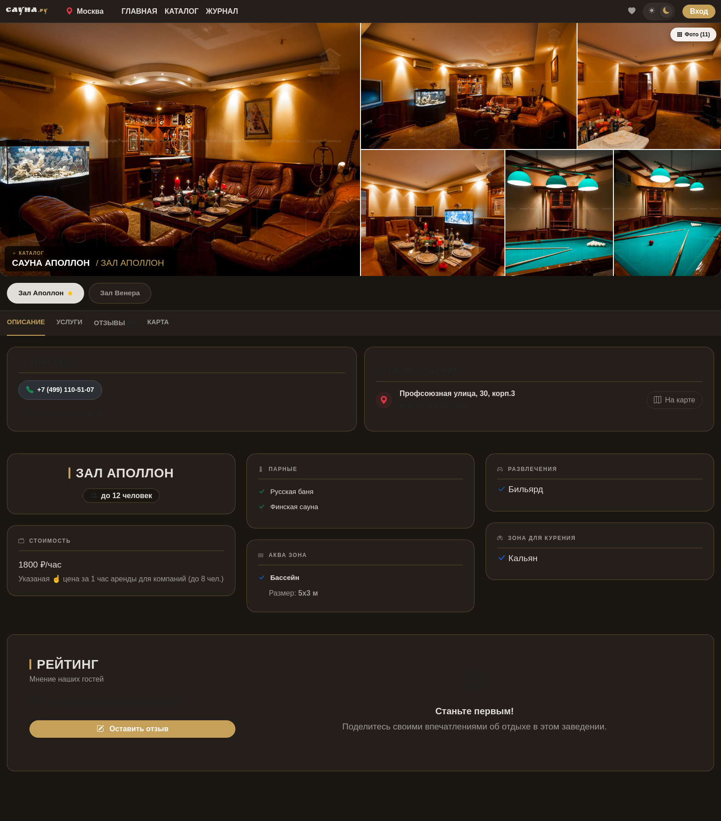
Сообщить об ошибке (61, 414)
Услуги (70, 322)
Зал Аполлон (45, 293)
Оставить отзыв (133, 729)
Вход (699, 11)
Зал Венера (120, 293)
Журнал (222, 11)
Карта (158, 322)
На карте (674, 400)
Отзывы (115, 323)
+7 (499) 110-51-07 (60, 390)
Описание (26, 322)
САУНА (27, 10)
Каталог (182, 11)
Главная (139, 11)
